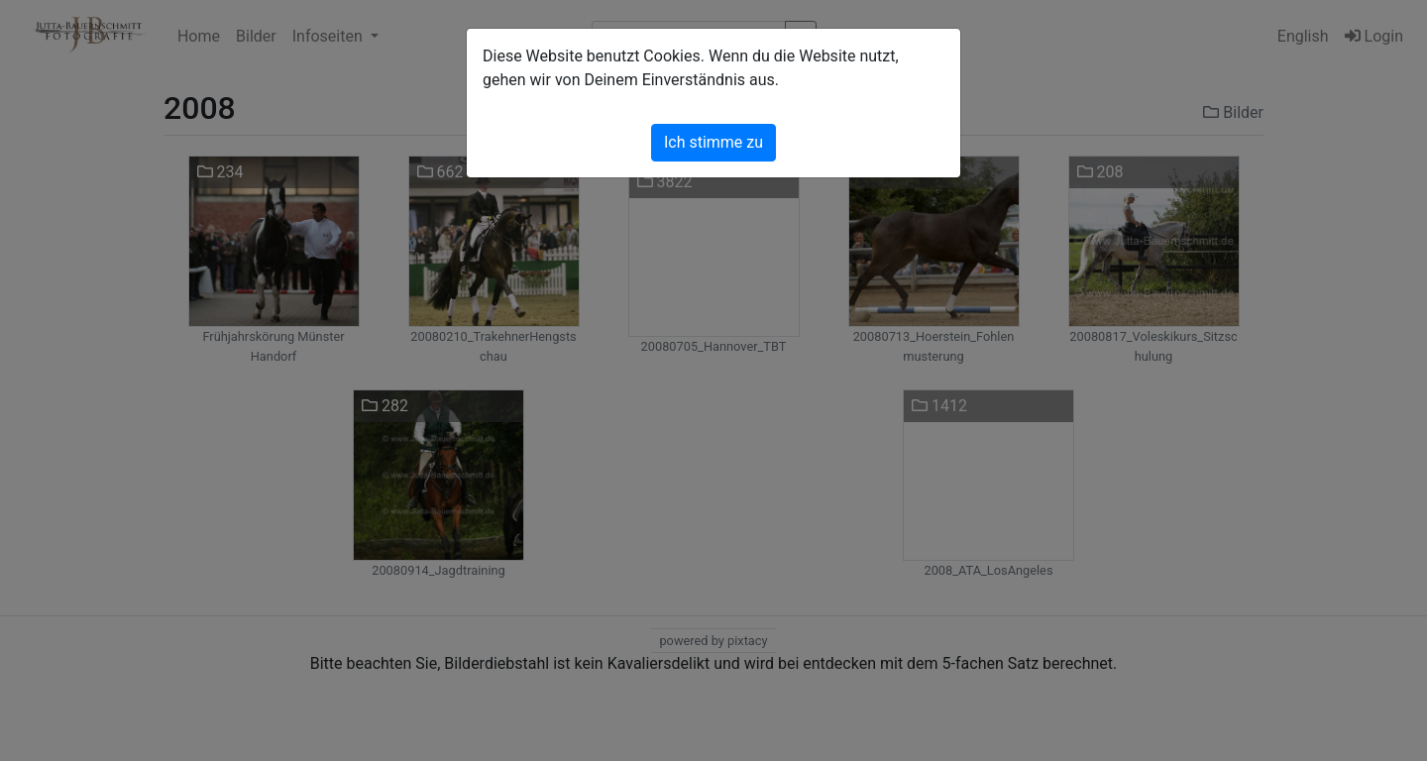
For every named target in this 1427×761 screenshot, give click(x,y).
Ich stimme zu (713, 142)
